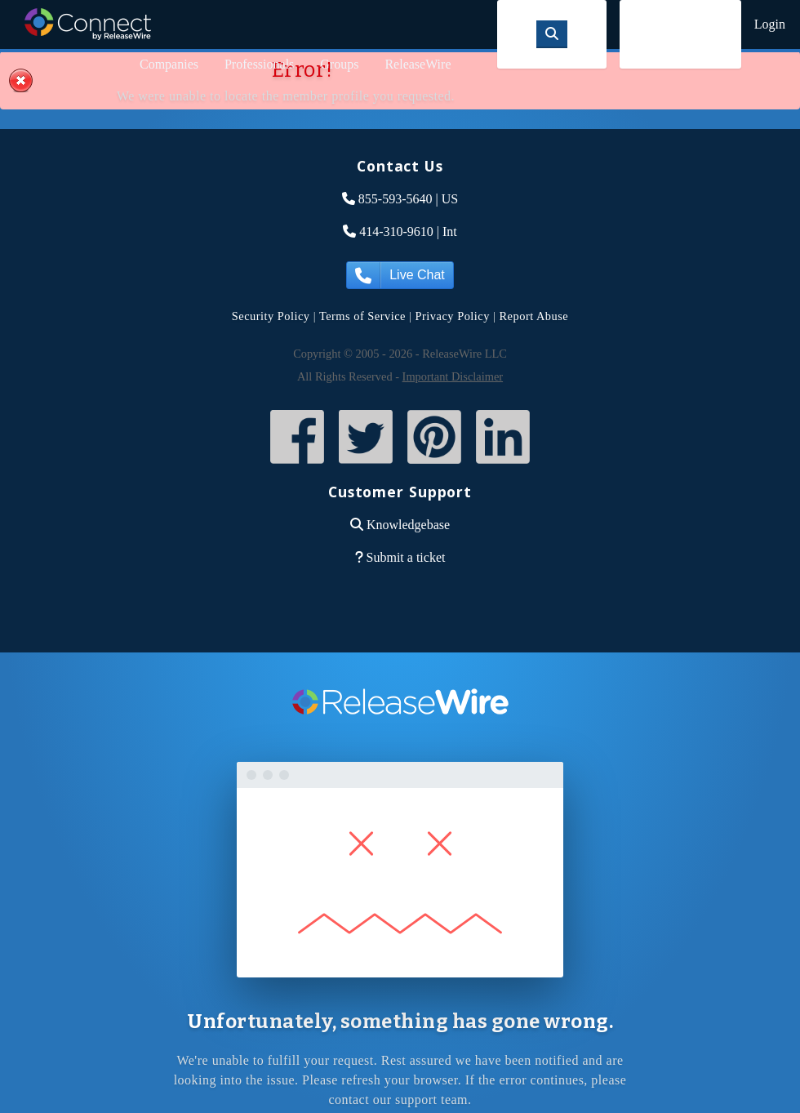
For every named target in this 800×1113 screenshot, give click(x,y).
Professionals (259, 64)
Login (769, 24)
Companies (169, 64)
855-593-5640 (395, 199)
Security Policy (271, 316)
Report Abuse (534, 316)
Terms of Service (362, 316)
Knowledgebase (408, 525)
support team (431, 1099)
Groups (339, 64)
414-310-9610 (396, 231)
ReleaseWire (417, 64)
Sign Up (680, 34)
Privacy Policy (453, 316)
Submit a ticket (406, 557)
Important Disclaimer (452, 376)
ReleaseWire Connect (87, 24)
